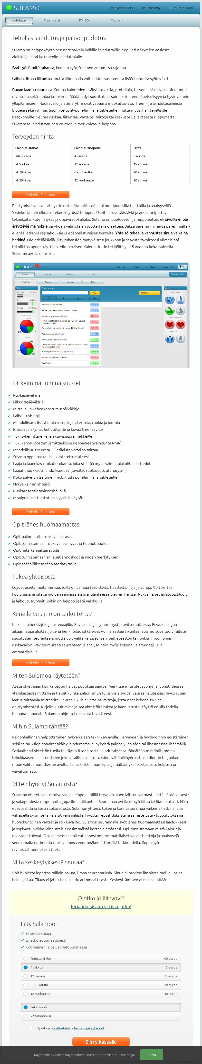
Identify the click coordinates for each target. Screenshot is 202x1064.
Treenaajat (52, 20)
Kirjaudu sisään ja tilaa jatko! (101, 906)
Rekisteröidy (151, 8)
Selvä (152, 1055)
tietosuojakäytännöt (89, 1028)
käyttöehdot (61, 1028)
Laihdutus (19, 20)
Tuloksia (117, 20)
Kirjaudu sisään (181, 8)
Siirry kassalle (101, 1042)
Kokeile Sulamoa (40, 194)
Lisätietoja (126, 1055)
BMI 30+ (84, 20)
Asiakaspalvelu (121, 8)
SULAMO (23, 7)
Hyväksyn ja (70, 1028)
